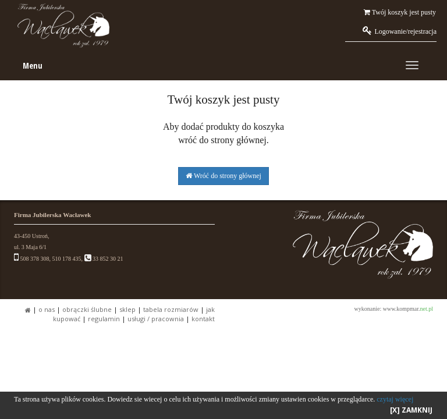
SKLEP (127, 309)
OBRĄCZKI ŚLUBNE (87, 309)
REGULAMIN (104, 318)
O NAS (46, 309)
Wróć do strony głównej (223, 176)
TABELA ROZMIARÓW (170, 309)
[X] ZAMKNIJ (411, 410)
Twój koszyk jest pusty (400, 12)
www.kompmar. (408, 309)
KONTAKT (203, 318)
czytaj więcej (395, 399)
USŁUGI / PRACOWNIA (155, 318)
